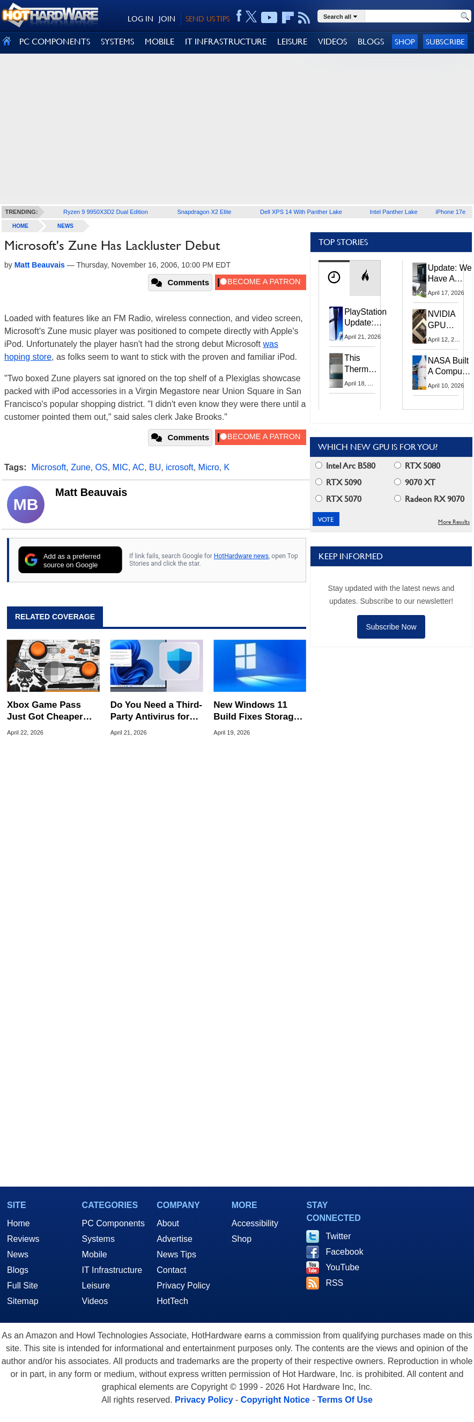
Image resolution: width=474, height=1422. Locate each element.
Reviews (23, 1238)
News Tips (176, 1254)
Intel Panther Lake (393, 212)
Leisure (96, 1285)
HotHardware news (241, 556)
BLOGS (371, 41)
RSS (334, 1282)
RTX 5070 (338, 499)
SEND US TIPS (207, 18)
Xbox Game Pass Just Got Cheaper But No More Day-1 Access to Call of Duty (47, 711)
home (20, 226)
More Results (454, 522)
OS (101, 467)
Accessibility (255, 1223)
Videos (95, 1301)
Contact (171, 1270)
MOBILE (159, 41)
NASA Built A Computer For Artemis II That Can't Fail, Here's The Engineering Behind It (450, 366)
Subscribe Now (391, 627)
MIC (120, 467)
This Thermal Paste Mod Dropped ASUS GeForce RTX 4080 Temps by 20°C (362, 364)
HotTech (172, 1301)
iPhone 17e (450, 212)
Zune (80, 467)
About (168, 1223)
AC (138, 467)
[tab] (334, 278)
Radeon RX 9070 (429, 499)
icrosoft (180, 467)
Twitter (338, 1236)
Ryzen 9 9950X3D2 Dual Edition (105, 212)
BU (155, 467)
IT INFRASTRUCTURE (225, 41)
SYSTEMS (117, 41)
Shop (405, 41)
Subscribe (445, 41)
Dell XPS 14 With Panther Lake (301, 212)
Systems (98, 1238)
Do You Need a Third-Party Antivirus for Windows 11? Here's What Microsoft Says (156, 711)
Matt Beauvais (91, 492)
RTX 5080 (417, 466)
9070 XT (414, 482)
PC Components (113, 1223)
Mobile (94, 1254)
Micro (208, 467)
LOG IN (140, 18)
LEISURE (292, 41)
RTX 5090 (338, 482)
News (65, 226)
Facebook (344, 1251)
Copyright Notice (275, 1399)
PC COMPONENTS (54, 41)
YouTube (342, 1267)
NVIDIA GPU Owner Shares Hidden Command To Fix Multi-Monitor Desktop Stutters (447, 320)
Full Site (22, 1285)
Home (18, 1223)
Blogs (17, 1270)
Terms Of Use (345, 1399)
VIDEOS (332, 41)
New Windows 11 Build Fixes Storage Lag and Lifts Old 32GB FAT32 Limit (256, 711)
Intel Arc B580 (345, 466)
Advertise (174, 1238)
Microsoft (48, 467)
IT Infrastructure (112, 1270)
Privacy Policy (183, 1285)
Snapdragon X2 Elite (204, 212)
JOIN (167, 18)
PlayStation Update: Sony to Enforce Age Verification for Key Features (365, 318)
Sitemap (23, 1301)
